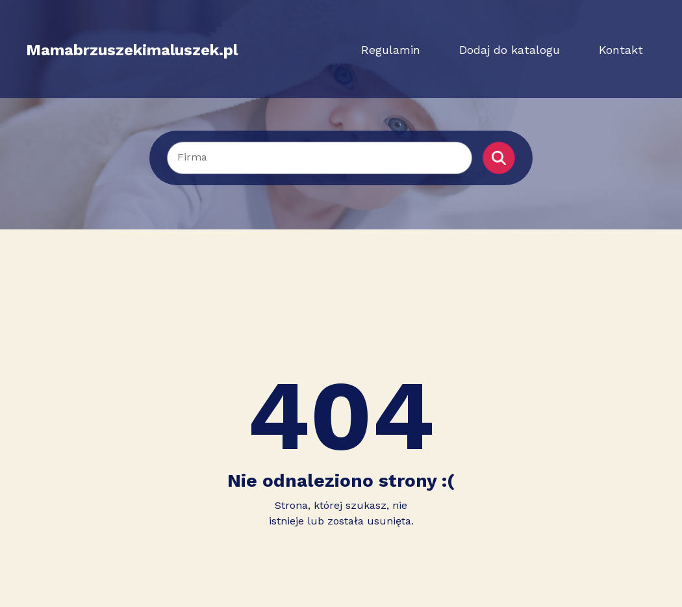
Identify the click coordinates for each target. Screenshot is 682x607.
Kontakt (621, 50)
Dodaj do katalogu (509, 50)
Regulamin (390, 50)
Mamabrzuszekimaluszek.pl (132, 50)
